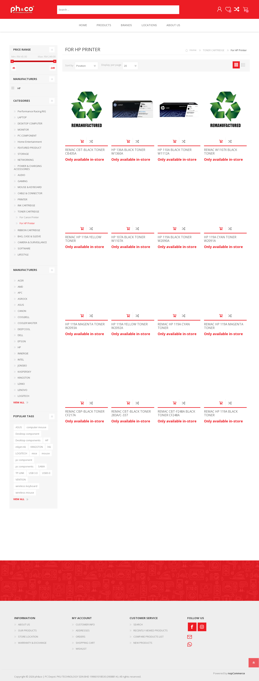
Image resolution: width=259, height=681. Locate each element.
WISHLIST (81, 648)
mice (34, 453)
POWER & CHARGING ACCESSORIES (28, 167)
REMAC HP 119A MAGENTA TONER (223, 326)
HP (19, 88)
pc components (24, 466)
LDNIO (21, 383)
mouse (46, 453)
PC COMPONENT (27, 135)
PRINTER (22, 199)
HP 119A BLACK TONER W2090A (175, 239)
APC (20, 292)
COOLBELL (23, 317)
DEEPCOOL (24, 329)
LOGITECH (23, 396)
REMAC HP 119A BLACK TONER (221, 413)
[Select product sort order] (86, 66)
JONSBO (22, 365)
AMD (20, 286)
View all (18, 402)
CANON (22, 311)
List (243, 64)
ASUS (21, 305)
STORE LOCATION (28, 636)
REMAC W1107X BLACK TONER (220, 151)
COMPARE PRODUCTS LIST (148, 636)
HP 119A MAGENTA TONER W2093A (85, 326)
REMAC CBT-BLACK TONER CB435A (85, 151)
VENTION (21, 479)
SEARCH (138, 624)
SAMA (41, 466)
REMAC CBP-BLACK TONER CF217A (84, 413)
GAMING (22, 181)
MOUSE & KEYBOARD (30, 187)
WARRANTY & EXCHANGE (32, 642)
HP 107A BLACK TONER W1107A (128, 239)
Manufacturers (25, 79)
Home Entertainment (30, 141)
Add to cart (82, 141)
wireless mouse (25, 492)
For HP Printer (27, 223)
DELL (20, 335)
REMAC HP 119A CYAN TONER (174, 326)
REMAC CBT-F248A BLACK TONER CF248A (176, 413)
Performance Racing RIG (32, 111)
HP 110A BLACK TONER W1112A (175, 151)
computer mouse (36, 427)
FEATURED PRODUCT (29, 148)
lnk (49, 447)
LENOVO (22, 390)
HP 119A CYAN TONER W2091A (220, 239)
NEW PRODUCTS (142, 642)
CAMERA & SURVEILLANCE (32, 242)
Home (193, 50)
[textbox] (118, 9)
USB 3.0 (33, 473)
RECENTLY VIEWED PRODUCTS (150, 630)
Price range (22, 49)
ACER (21, 280)
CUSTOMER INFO (85, 624)
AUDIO (21, 175)
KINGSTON (24, 378)
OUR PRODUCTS (27, 630)
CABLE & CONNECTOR (30, 193)
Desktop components (28, 440)
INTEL (21, 359)
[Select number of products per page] (130, 66)
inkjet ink (21, 447)
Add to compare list (91, 141)
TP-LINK (20, 473)
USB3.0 (46, 473)
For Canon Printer (29, 217)
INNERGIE (23, 353)
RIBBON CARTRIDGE (29, 230)
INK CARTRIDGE (26, 205)
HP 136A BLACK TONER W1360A (128, 151)
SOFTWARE (24, 248)
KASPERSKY (24, 371)
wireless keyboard (26, 486)
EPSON (22, 341)
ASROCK (22, 299)
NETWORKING (26, 160)
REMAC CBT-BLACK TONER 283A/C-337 (131, 413)
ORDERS (80, 636)
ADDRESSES (83, 630)
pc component (24, 460)
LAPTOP (22, 117)
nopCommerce (236, 673)
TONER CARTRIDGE (28, 211)
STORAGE (23, 154)
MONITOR (23, 129)
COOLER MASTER (27, 323)
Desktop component (27, 433)
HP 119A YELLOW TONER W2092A (129, 326)
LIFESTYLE (23, 254)
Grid (236, 64)
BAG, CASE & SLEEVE (29, 236)
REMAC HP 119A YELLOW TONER (83, 239)
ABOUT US (24, 624)
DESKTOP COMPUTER (30, 123)
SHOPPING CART (245, 9)
